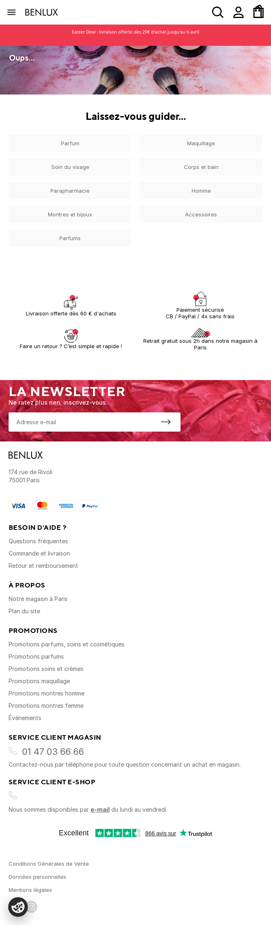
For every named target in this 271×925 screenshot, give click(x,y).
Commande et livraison (39, 553)
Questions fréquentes (38, 541)
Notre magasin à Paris (38, 598)
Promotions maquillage (39, 680)
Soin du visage (70, 167)
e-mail (100, 809)
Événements (25, 717)
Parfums (70, 238)
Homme (201, 190)
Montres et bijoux (70, 214)
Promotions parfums (36, 656)
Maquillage (201, 143)
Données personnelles (37, 876)
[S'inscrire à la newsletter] (165, 421)
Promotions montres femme (46, 705)
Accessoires (201, 214)
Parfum (70, 143)
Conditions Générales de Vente (49, 863)
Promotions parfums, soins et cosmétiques (66, 644)
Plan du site (24, 611)
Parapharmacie (70, 190)
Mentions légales (30, 890)
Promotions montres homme (46, 693)
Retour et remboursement (43, 565)
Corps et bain (201, 167)
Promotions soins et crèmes (46, 668)
